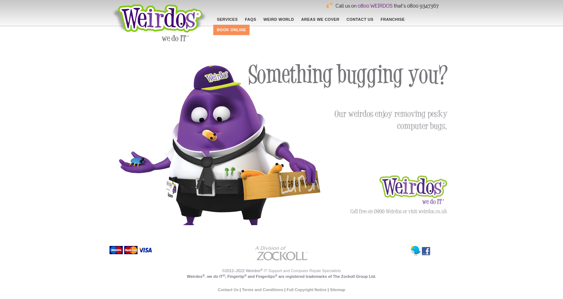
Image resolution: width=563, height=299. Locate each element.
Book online (231, 30)
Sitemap (337, 290)
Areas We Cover (320, 19)
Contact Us (359, 19)
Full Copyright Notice (306, 290)
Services (227, 19)
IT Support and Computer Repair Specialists (302, 271)
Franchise (393, 19)
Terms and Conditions (262, 290)
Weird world (279, 19)
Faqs (250, 19)
